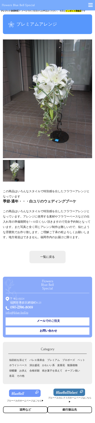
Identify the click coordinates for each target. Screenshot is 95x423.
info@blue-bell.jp (17, 312)
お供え (23, 370)
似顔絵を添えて (18, 360)
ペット (81, 360)
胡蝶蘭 (13, 370)
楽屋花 (61, 365)
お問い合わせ (48, 330)
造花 (11, 376)
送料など (25, 409)
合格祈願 (34, 370)
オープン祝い (72, 370)
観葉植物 (72, 365)
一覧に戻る (47, 257)
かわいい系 (48, 365)
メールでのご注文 (48, 320)
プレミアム (53, 360)
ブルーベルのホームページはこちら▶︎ (25, 401)
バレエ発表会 (37, 360)
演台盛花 (34, 365)
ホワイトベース (18, 365)
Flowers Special (47, 284)
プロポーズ (68, 360)
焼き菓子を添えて (52, 370)
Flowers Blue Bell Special (18, 5)
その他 (20, 376)
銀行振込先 (69, 409)
